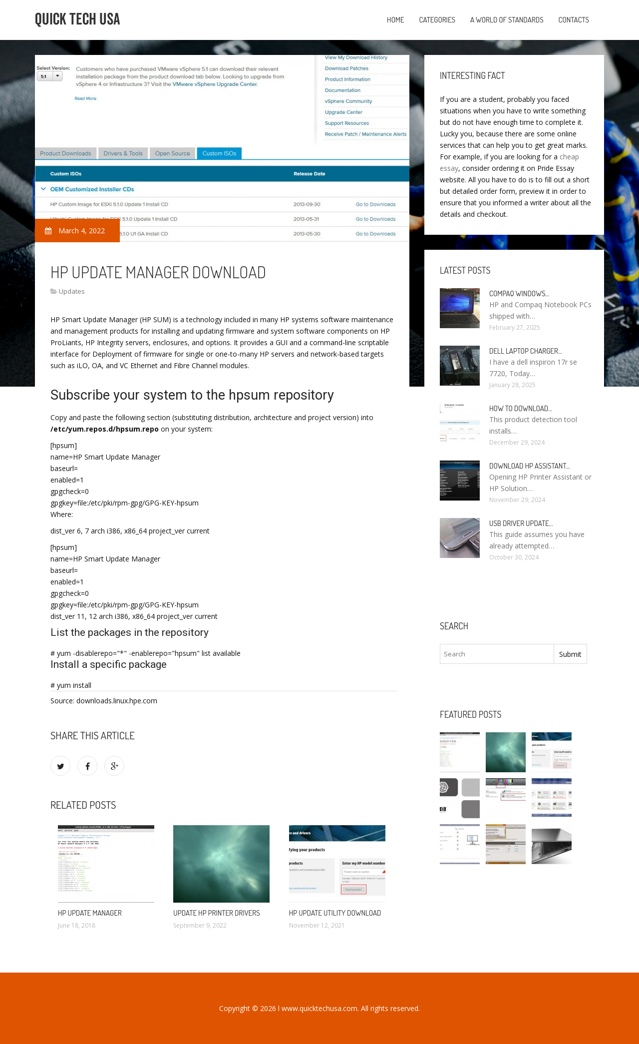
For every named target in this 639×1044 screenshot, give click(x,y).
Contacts (574, 19)
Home (395, 19)
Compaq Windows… (519, 293)
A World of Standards (507, 19)
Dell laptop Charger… (525, 351)
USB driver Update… (521, 523)
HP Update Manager (90, 913)
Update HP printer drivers (216, 913)
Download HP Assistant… (529, 466)
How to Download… (520, 408)
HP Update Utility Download (335, 913)
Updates (72, 291)
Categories (437, 19)
